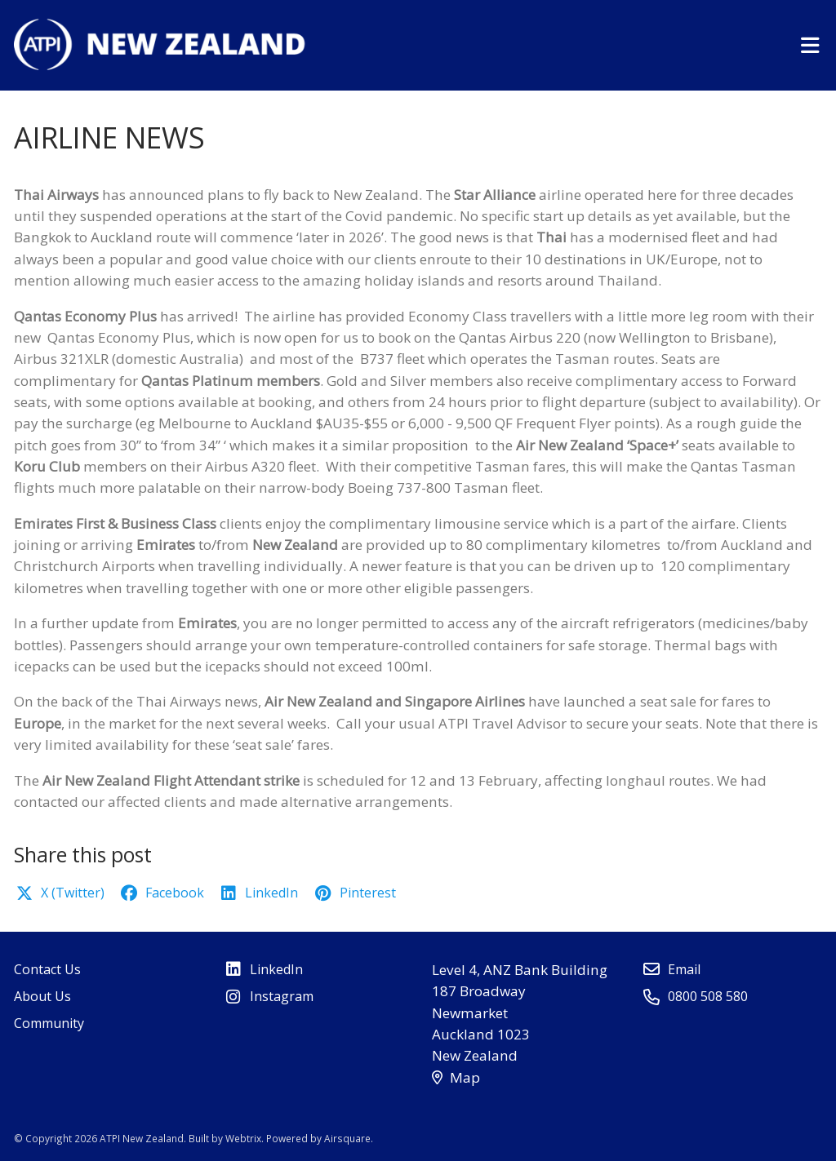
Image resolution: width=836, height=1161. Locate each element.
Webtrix (243, 1138)
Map (456, 1077)
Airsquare (347, 1138)
